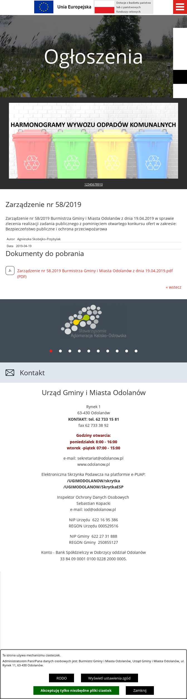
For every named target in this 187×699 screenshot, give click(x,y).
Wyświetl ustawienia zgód (109, 678)
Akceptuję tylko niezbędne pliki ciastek (76, 690)
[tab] (51, 311)
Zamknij (139, 690)
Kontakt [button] (32, 333)
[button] (180, 63)
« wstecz (173, 247)
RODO (61, 678)
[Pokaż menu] (180, 7)
